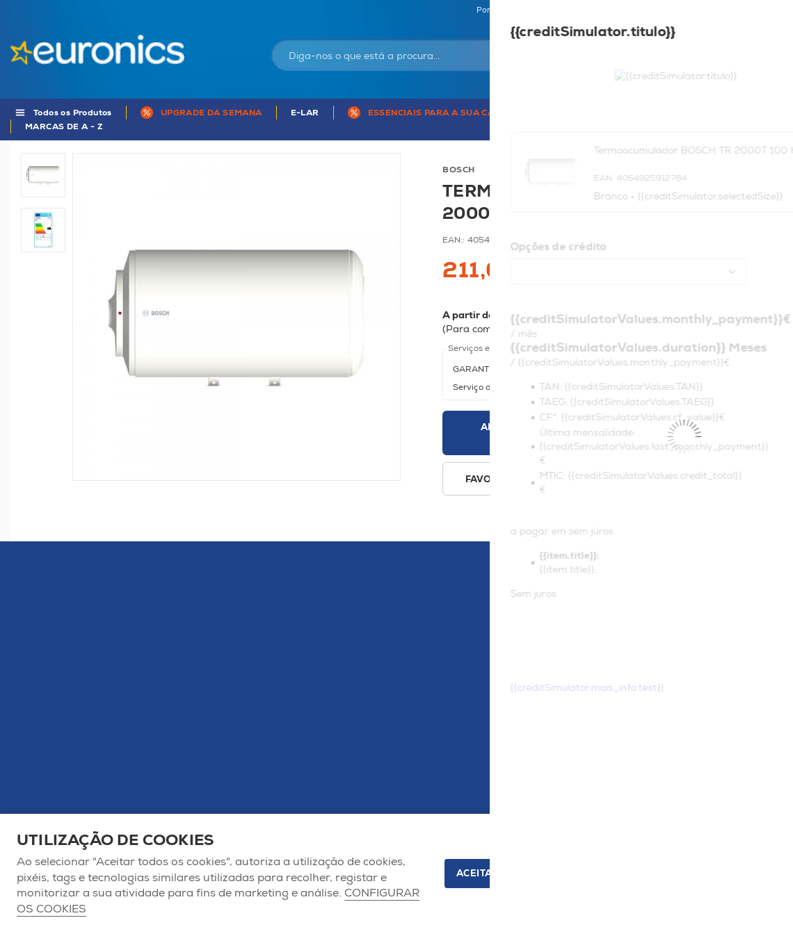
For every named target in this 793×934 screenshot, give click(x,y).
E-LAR (305, 113)
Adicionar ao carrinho (517, 433)
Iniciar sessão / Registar (614, 44)
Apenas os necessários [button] (698, 873)
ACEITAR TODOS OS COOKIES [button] (528, 873)
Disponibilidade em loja (600, 479)
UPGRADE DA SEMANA (211, 113)
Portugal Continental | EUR (527, 10)
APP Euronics (719, 113)
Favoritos (694, 10)
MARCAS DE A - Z (64, 127)
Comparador (758, 10)
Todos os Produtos (72, 113)
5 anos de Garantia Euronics (601, 113)
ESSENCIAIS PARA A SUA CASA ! (440, 113)
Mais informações (717, 329)
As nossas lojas (627, 10)
